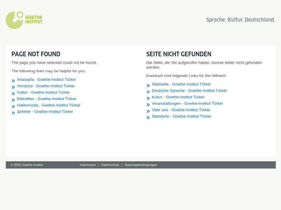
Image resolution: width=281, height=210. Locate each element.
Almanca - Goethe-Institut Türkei (46, 86)
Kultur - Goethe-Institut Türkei (178, 97)
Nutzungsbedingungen (141, 165)
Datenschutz (110, 165)
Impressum (88, 165)
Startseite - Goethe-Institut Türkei (181, 84)
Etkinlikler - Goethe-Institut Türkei (46, 99)
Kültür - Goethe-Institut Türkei (43, 92)
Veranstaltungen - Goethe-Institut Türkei (187, 103)
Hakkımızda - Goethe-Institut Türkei (48, 105)
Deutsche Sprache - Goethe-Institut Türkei (189, 90)
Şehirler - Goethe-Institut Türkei (45, 111)
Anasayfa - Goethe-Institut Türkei (46, 79)
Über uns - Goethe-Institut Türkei (181, 110)
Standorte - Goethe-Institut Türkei (181, 116)
